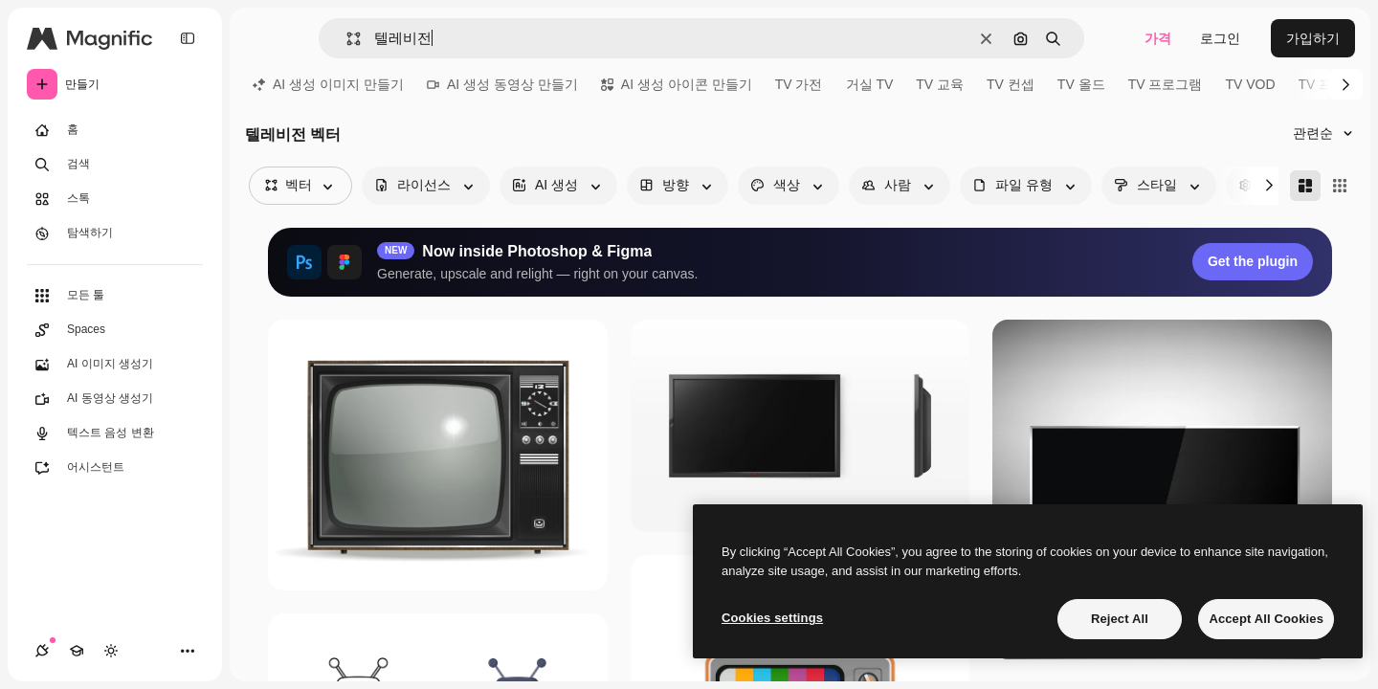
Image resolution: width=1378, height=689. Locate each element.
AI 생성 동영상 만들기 (502, 84)
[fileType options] (1026, 186)
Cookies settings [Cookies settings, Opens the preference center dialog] (772, 618)
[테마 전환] (111, 650)
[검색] (115, 164)
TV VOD (1250, 84)
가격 (1158, 38)
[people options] (899, 186)
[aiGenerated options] (558, 186)
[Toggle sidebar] (187, 38)
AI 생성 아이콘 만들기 (676, 84)
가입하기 (1313, 38)
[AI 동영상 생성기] (115, 399)
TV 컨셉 (1010, 84)
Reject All (1119, 618)
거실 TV (870, 84)
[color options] (788, 186)
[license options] (426, 186)
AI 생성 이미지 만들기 (328, 84)
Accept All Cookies (1266, 618)
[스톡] (115, 199)
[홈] (115, 130)
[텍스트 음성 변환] (115, 433)
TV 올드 (1081, 84)
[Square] (1339, 185)
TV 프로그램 (1165, 84)
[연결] (42, 650)
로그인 (1220, 38)
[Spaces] (115, 330)
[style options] (1158, 186)
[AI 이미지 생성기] (115, 364)
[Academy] (76, 650)
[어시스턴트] (115, 468)
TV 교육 (940, 84)
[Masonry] (1305, 185)
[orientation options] (677, 186)
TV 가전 (799, 84)
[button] (346, 39)
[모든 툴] (115, 295)
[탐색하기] (115, 233)
